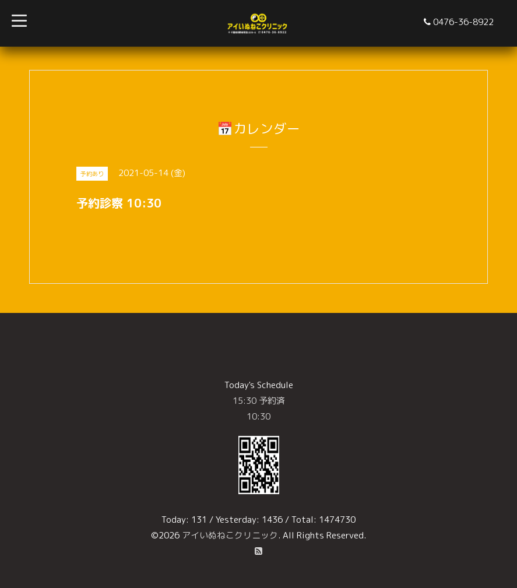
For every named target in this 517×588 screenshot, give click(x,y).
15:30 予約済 (259, 401)
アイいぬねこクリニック (230, 535)
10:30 (258, 416)
